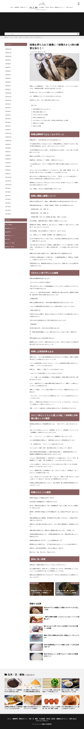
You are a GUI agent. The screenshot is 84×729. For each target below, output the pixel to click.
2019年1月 (8, 129)
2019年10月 (8, 100)
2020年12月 (8, 49)
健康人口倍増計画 (46, 724)
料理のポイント (24, 7)
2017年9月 (8, 188)
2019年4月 (8, 118)
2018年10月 (8, 140)
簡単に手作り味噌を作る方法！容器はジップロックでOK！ (61, 636)
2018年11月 (8, 137)
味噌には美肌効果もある (38, 117)
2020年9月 (8, 60)
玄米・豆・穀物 (33, 7)
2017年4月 (8, 206)
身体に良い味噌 (36, 126)
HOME (11, 7)
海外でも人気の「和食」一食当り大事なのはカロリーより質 (70, 690)
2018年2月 (8, 170)
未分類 (8, 239)
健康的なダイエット (60, 7)
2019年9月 (8, 104)
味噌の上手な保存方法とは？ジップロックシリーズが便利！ (32, 707)
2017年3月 (8, 210)
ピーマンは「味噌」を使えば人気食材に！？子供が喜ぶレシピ (51, 690)
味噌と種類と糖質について (38, 112)
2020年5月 (8, 74)
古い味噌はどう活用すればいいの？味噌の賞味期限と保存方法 (32, 690)
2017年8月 (8, 192)
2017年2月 (8, 214)
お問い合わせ (69, 7)
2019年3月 (8, 122)
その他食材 (41, 7)
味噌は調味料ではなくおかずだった (41, 109)
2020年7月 (8, 67)
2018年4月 (8, 162)
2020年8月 (8, 63)
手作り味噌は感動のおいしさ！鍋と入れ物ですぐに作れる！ (70, 707)
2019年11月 (8, 96)
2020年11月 (8, 52)
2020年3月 (8, 82)
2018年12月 (8, 133)
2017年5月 (8, 203)
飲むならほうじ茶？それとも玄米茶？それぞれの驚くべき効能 (61, 627)
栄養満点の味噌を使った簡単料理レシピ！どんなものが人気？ (13, 707)
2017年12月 (8, 177)
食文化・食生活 (49, 7)
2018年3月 (8, 166)
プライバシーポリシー (41, 9)
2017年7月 (8, 195)
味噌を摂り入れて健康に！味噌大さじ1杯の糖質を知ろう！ (31, 37)
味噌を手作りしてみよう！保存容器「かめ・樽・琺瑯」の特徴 (51, 707)
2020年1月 (8, 89)
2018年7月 (8, 151)
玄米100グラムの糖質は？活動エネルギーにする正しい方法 (61, 608)
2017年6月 (8, 199)
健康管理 (17, 7)
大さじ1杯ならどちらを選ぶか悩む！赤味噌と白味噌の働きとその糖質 (49, 120)
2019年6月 (8, 111)
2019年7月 (8, 107)
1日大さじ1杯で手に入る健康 (39, 115)
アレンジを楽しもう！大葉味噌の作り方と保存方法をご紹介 (13, 690)
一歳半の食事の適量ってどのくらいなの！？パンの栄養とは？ (61, 618)
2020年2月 (8, 85)
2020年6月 (8, 71)
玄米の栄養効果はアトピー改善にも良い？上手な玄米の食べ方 (61, 646)
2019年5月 (8, 115)
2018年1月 (8, 173)
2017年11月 (8, 181)
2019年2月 (8, 126)
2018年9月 (8, 144)
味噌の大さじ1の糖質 (37, 123)
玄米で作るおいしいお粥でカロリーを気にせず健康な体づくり (61, 655)
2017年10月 (8, 184)
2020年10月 (8, 56)
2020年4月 (8, 78)
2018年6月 (8, 155)
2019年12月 (8, 93)
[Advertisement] (42, 23)
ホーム (9, 718)
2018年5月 (8, 159)
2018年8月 (8, 148)
